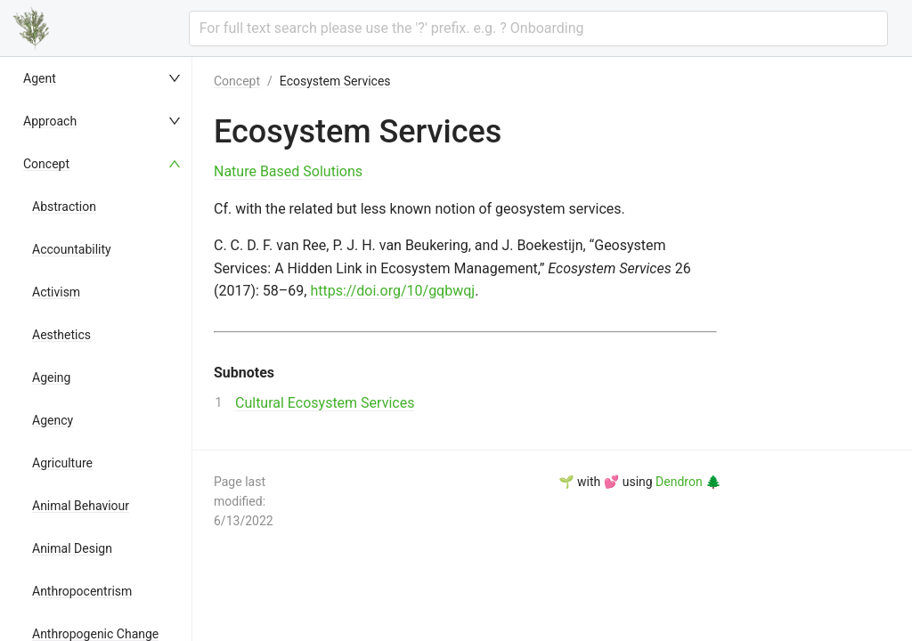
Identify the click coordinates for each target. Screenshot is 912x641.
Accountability (71, 249)
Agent (39, 78)
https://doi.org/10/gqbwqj (392, 290)
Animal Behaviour (80, 506)
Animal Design (72, 548)
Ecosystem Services (335, 81)
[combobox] (538, 28)
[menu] (103, 349)
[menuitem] (103, 78)
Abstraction (64, 206)
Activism (56, 292)
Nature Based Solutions (288, 171)
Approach (50, 121)
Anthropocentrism (82, 591)
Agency (52, 420)
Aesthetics (61, 335)
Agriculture (62, 463)
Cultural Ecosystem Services (324, 402)
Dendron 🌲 (688, 482)
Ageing (51, 377)
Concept (46, 164)
